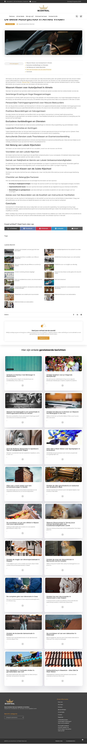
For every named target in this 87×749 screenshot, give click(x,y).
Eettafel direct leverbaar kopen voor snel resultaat (67, 262)
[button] (77, 16)
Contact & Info (53, 16)
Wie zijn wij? (30, 16)
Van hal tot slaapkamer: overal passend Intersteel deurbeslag (67, 292)
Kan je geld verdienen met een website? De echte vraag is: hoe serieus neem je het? (64, 733)
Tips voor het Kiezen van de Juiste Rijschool (38, 74)
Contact (60, 720)
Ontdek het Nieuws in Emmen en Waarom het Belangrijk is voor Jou (62, 417)
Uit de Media (20, 16)
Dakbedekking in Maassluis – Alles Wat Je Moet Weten (62, 676)
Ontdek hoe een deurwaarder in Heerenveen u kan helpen (58, 602)
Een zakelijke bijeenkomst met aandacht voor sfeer (68, 254)
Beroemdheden (62, 714)
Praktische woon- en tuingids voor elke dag (66, 269)
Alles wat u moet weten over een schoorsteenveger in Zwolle (19, 491)
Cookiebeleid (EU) (70, 746)
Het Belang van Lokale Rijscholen (36, 72)
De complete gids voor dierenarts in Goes (22, 602)
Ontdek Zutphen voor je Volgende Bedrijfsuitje (59, 380)
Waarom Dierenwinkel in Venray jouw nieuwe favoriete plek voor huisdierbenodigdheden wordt (60, 529)
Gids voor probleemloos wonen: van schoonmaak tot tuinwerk (28, 285)
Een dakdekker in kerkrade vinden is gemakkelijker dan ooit (20, 676)
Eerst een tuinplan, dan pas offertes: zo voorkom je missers (28, 270)
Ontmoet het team (41, 16)
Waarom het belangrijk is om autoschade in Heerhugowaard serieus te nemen (22, 417)
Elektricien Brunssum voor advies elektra (65, 299)
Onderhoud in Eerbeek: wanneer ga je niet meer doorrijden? (27, 255)
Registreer (60, 722)
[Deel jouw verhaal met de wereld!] (43, 330)
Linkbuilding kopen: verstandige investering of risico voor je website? (64, 726)
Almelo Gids (25, 87)
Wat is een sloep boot (60, 284)
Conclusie (29, 77)
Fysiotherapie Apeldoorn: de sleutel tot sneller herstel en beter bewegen (28, 292)
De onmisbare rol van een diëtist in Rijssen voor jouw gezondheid (22, 528)
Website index (59, 746)
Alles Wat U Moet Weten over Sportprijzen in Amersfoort (63, 454)
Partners (12, 16)
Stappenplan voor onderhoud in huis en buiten (27, 299)
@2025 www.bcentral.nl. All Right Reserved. (15, 746)
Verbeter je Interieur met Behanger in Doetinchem (20, 380)
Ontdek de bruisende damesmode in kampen (20, 639)
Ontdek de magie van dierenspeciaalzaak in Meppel (23, 565)
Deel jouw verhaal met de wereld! (43, 336)
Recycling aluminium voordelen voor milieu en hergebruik (27, 262)
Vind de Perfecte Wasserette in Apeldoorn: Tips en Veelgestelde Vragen (22, 454)
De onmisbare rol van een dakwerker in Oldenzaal (61, 639)
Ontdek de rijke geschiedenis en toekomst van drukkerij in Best (62, 491)
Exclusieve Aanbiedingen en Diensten (37, 70)
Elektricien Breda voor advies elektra (24, 307)
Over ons (60, 707)
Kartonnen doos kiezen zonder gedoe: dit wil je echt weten (68, 277)
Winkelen (10, 29)
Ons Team (60, 709)
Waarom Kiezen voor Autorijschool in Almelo (39, 68)
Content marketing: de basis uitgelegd (24, 277)
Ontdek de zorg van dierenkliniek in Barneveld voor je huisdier (60, 565)
